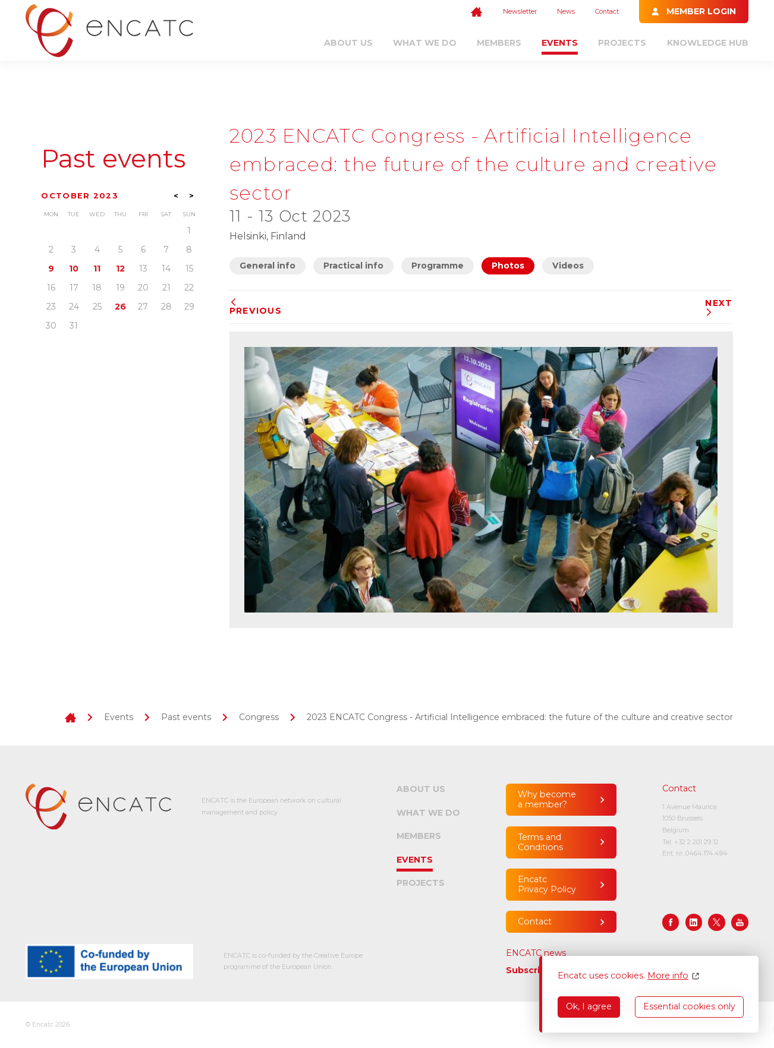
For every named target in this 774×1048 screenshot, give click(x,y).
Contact (607, 11)
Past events (113, 158)
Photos (508, 265)
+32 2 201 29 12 (696, 842)
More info (667, 976)
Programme (437, 265)
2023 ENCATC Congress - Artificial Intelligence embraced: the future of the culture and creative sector (520, 717)
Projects (622, 42)
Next (718, 307)
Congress (259, 717)
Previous (255, 307)
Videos (568, 265)
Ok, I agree (589, 1006)
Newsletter (520, 11)
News (566, 11)
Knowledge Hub (707, 42)
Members (499, 42)
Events (560, 42)
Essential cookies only (689, 1006)
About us (348, 42)
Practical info (353, 265)
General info (267, 265)
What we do (425, 42)
